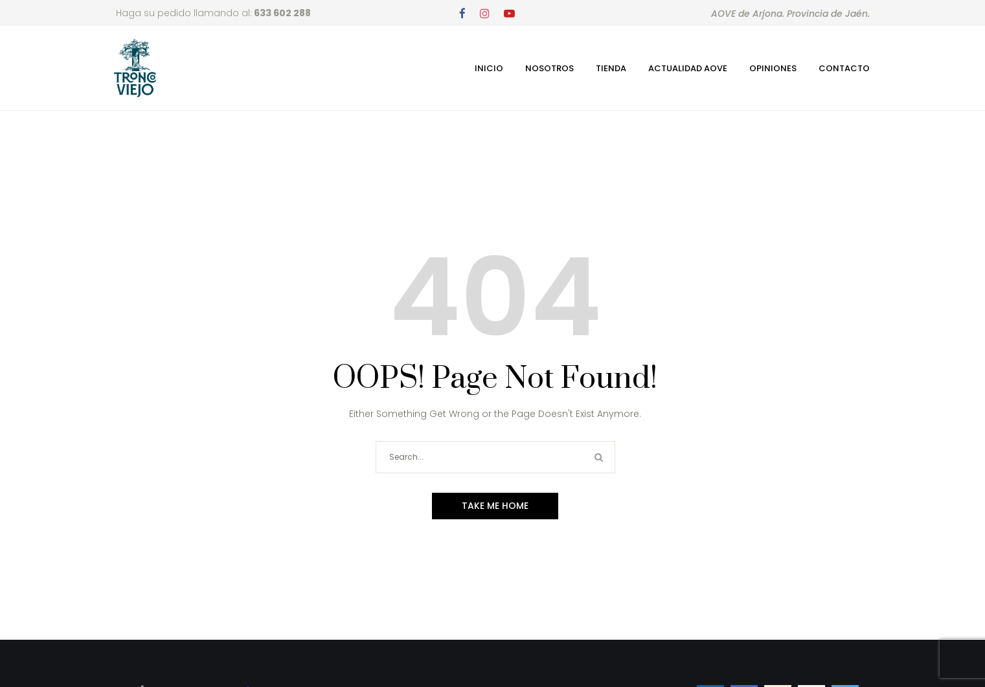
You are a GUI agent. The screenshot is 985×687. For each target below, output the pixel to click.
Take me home (495, 505)
